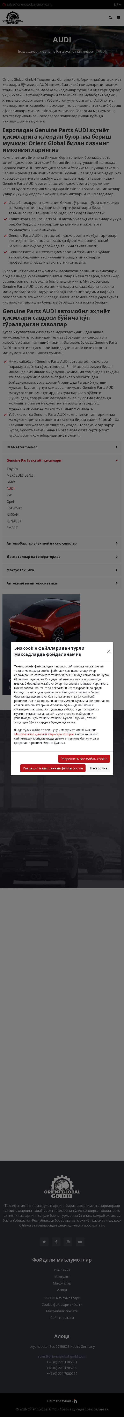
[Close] (109, 651)
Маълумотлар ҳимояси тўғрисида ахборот (44, 734)
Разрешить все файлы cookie (84, 759)
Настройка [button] (98, 768)
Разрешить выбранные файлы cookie (53, 768)
